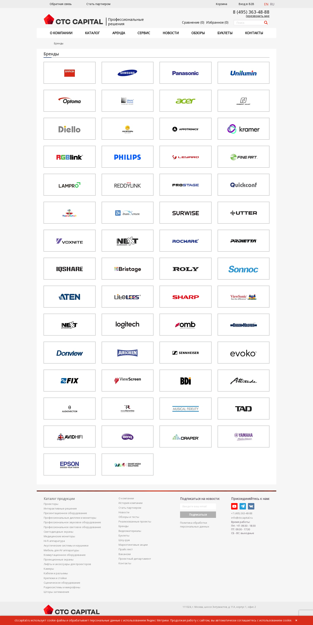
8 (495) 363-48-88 (251, 12)
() (217, 22)
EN (266, 4)
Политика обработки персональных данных (194, 524)
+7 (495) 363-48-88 (241, 513)
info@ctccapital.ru (242, 517)
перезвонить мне (257, 16)
